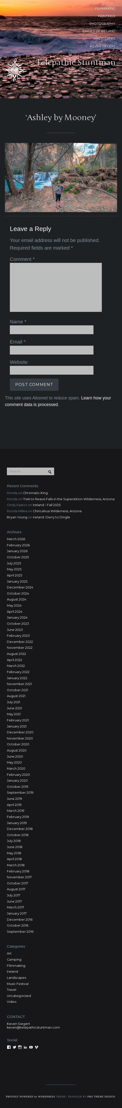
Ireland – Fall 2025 (47, 505)
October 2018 (18, 835)
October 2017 (17, 883)
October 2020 (18, 744)
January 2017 (17, 913)
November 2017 (19, 877)
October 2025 (18, 557)
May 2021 (14, 714)
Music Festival (18, 984)
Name (18, 321)
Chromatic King (35, 493)
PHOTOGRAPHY (102, 23)
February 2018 (18, 871)
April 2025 (14, 575)
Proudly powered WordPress (30, 1096)
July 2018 (14, 841)
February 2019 (18, 817)
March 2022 (16, 666)
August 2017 (16, 889)
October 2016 (17, 925)
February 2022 (18, 672)
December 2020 (20, 732)
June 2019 (14, 799)
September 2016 (20, 931)
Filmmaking (16, 966)
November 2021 (19, 684)
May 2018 (14, 853)
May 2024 (14, 605)
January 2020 (17, 780)
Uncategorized (19, 996)
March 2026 (16, 539)
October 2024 (18, 593)
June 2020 (15, 756)
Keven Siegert (18, 1024)
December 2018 (20, 829)
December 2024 (20, 587)
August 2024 (16, 599)
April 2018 (14, 859)
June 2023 (15, 630)
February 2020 (18, 775)
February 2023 (18, 635)
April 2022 (14, 660)
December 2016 (19, 919)
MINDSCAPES (104, 38)
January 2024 (17, 617)
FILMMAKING (105, 8)
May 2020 (14, 762)
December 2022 (20, 642)
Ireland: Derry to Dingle (51, 517)
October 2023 (18, 623)
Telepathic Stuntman (76, 62)
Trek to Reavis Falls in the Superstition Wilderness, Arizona (69, 499)
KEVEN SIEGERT (102, 46)
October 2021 (17, 690)
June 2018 (14, 847)
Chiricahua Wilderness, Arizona (57, 511)
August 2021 (16, 696)
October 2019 (17, 787)
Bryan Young (17, 517)
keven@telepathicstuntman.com (33, 1027)
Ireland (12, 971)
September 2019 (20, 792)
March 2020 (16, 768)
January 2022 (17, 678)
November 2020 (20, 738)
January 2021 (17, 726)
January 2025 (17, 581)
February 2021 (18, 720)
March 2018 (16, 865)
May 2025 (14, 569)
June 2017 (14, 901)
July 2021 (13, 702)
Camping (14, 959)
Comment (22, 259)
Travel (11, 990)
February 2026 (18, 545)
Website (19, 362)
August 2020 (17, 750)
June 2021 (14, 708)
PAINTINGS (106, 16)
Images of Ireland (98, 31)
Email (18, 341)
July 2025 (14, 563)
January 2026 (17, 551)
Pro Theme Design (101, 1096)
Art (9, 953)
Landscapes (16, 978)
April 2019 (14, 805)
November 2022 (19, 648)
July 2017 (13, 895)
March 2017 (15, 907)
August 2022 (16, 654)
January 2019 (17, 823)
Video (11, 1002)
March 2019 (15, 811)
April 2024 (14, 611)
